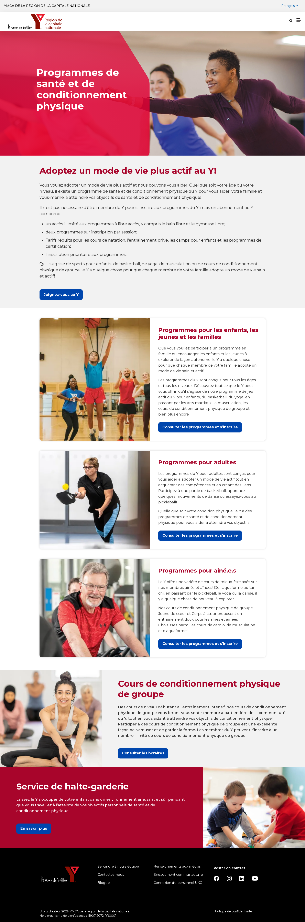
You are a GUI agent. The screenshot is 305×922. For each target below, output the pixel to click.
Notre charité (224, 21)
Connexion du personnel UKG (178, 883)
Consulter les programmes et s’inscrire (200, 427)
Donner (283, 21)
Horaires (170, 21)
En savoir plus (33, 828)
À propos (194, 21)
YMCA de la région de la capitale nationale (47, 6)
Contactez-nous (111, 875)
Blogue (104, 883)
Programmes (106, 21)
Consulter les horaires (143, 753)
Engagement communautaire (178, 875)
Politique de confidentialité (233, 911)
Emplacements (141, 21)
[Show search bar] (246, 21)
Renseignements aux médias (177, 866)
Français (288, 6)
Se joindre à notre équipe (118, 866)
